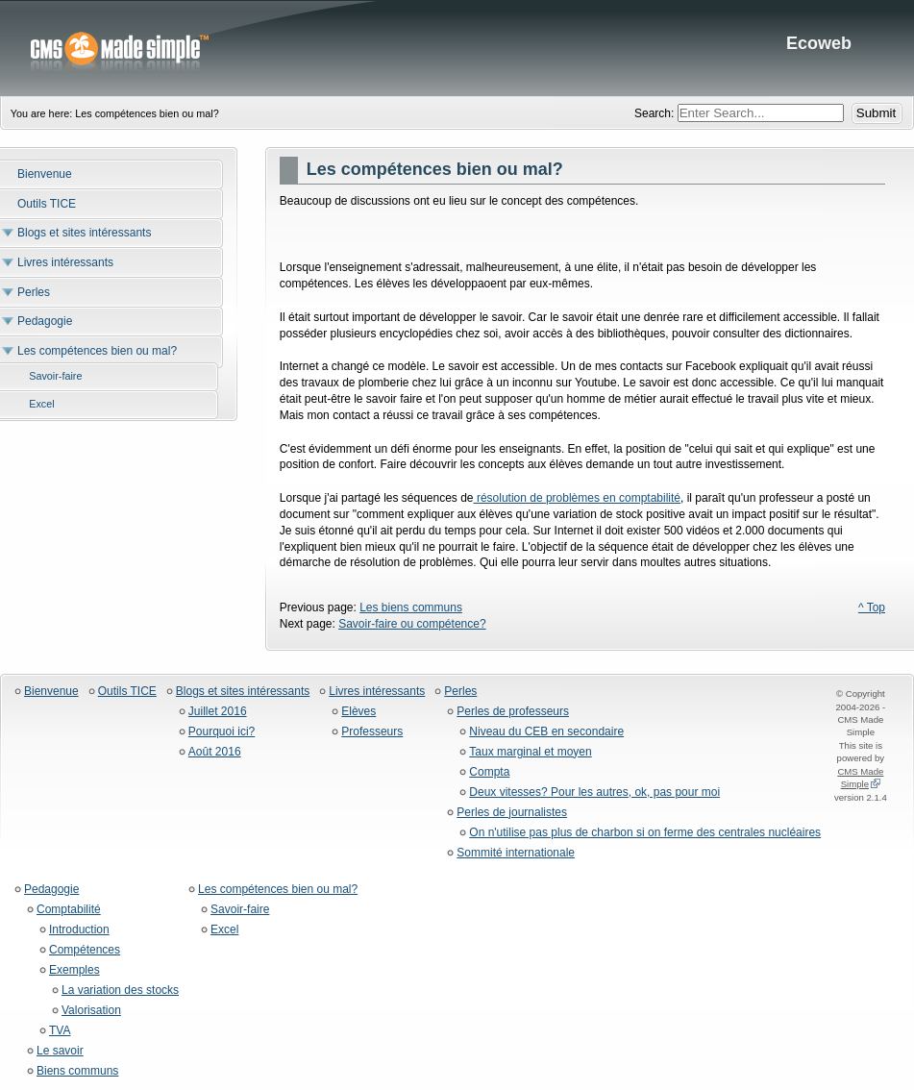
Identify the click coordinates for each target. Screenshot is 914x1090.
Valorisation (91, 1010)
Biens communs (77, 1071)
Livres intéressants (377, 691)
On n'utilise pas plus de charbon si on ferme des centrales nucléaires (645, 833)
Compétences (84, 950)
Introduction (79, 930)
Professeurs (372, 732)
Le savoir (60, 1051)
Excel (224, 930)
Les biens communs (410, 607)
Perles (460, 691)
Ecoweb (457, 48)
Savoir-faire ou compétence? (411, 624)
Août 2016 (214, 752)
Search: (656, 113)
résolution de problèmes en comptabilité (577, 498)
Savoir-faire (239, 910)
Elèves (358, 712)
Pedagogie (51, 889)
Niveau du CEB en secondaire (546, 732)
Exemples (74, 970)
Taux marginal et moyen (530, 752)
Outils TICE (127, 691)
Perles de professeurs (513, 712)
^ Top (871, 607)
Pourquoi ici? (221, 732)
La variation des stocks (120, 990)
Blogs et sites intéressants (242, 691)
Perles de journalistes (512, 812)
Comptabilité (69, 910)
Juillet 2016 (217, 712)
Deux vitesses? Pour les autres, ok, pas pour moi (594, 792)
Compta (489, 772)
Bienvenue (51, 691)
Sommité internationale (516, 853)
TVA (59, 1031)
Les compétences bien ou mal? (278, 889)
